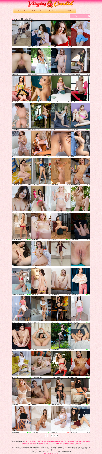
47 (52, 435)
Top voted (52, 10)
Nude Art (49, 441)
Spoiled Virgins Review (75, 441)
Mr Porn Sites (65, 441)
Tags (69, 10)
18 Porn (38, 441)
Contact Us (55, 453)
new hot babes (56, 441)
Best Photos (37, 10)
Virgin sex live (33, 443)
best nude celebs (76, 443)
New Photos (21, 10)
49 (57, 435)
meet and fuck (67, 443)
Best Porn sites (50, 443)
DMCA (49, 453)
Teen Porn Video (30, 441)
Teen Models (41, 443)
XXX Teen (43, 441)
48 (54, 435)
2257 (45, 453)
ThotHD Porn (58, 443)
